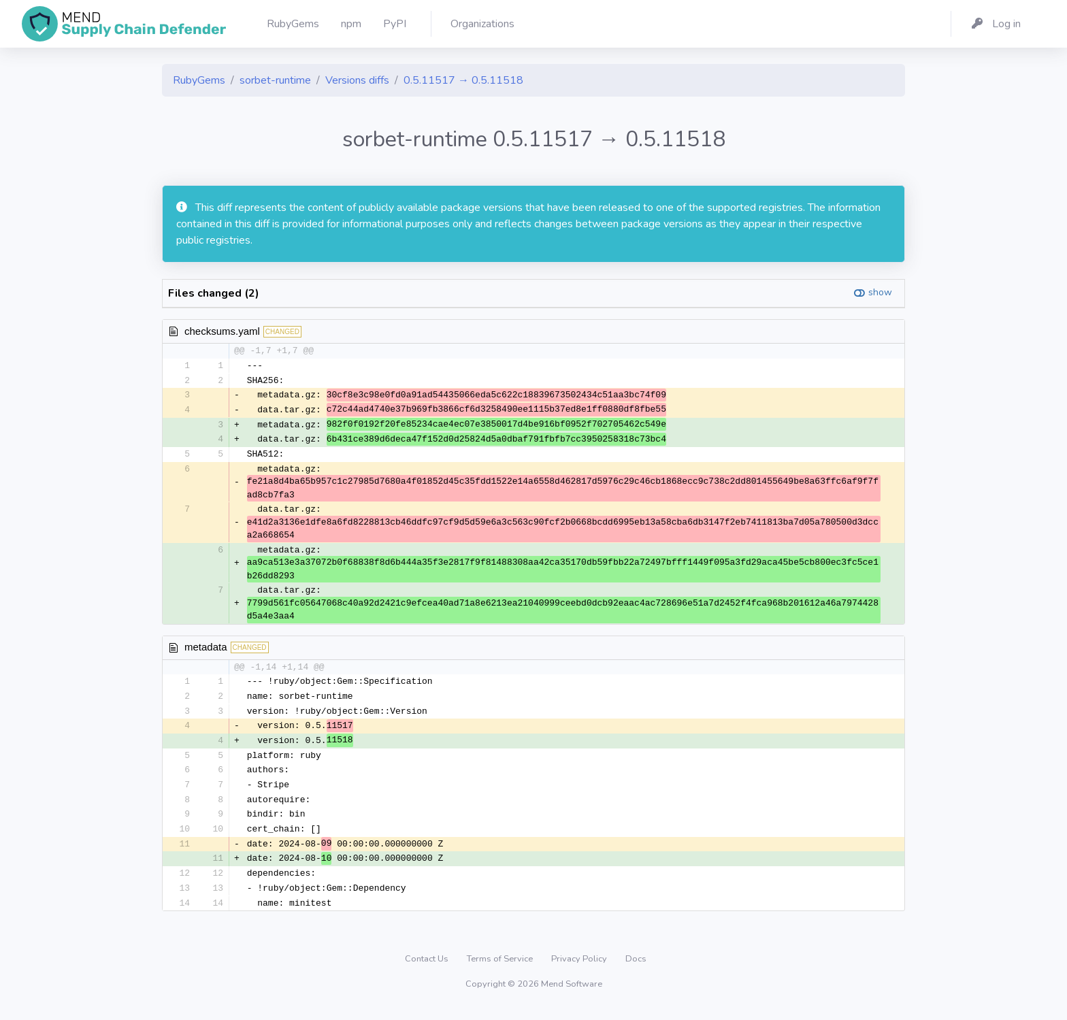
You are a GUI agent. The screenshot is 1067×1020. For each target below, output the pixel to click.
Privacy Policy (580, 969)
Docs (635, 969)
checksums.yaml (222, 331)
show (880, 292)
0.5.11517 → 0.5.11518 (463, 80)
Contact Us (427, 969)
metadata (205, 650)
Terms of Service (501, 969)
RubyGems (199, 80)
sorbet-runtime (275, 80)
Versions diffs (357, 80)
